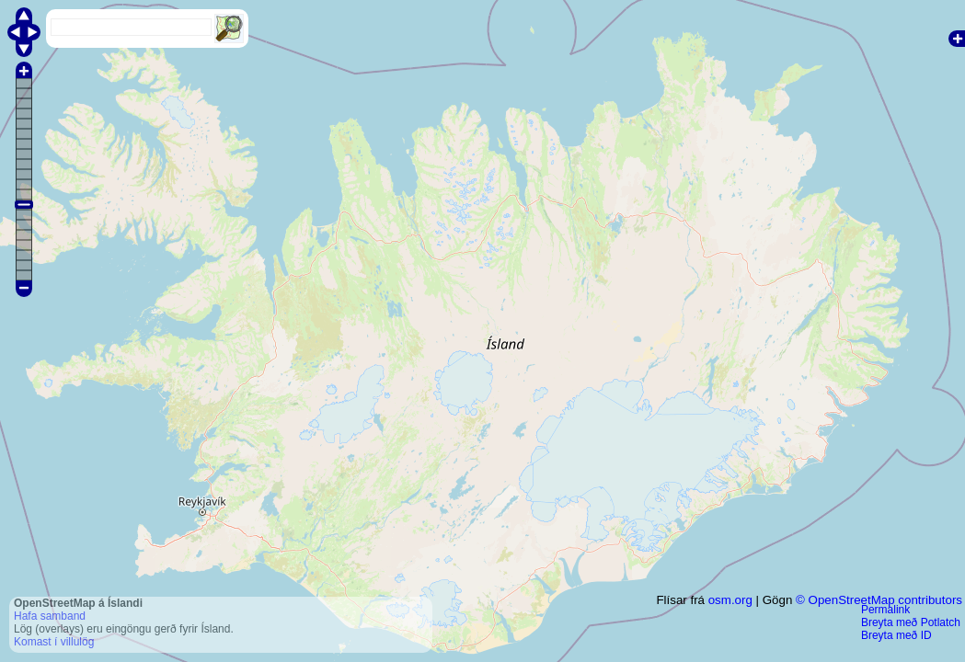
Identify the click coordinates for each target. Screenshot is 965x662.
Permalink (885, 609)
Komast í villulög (54, 641)
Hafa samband (50, 616)
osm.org (730, 600)
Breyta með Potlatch (910, 622)
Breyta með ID (896, 635)
